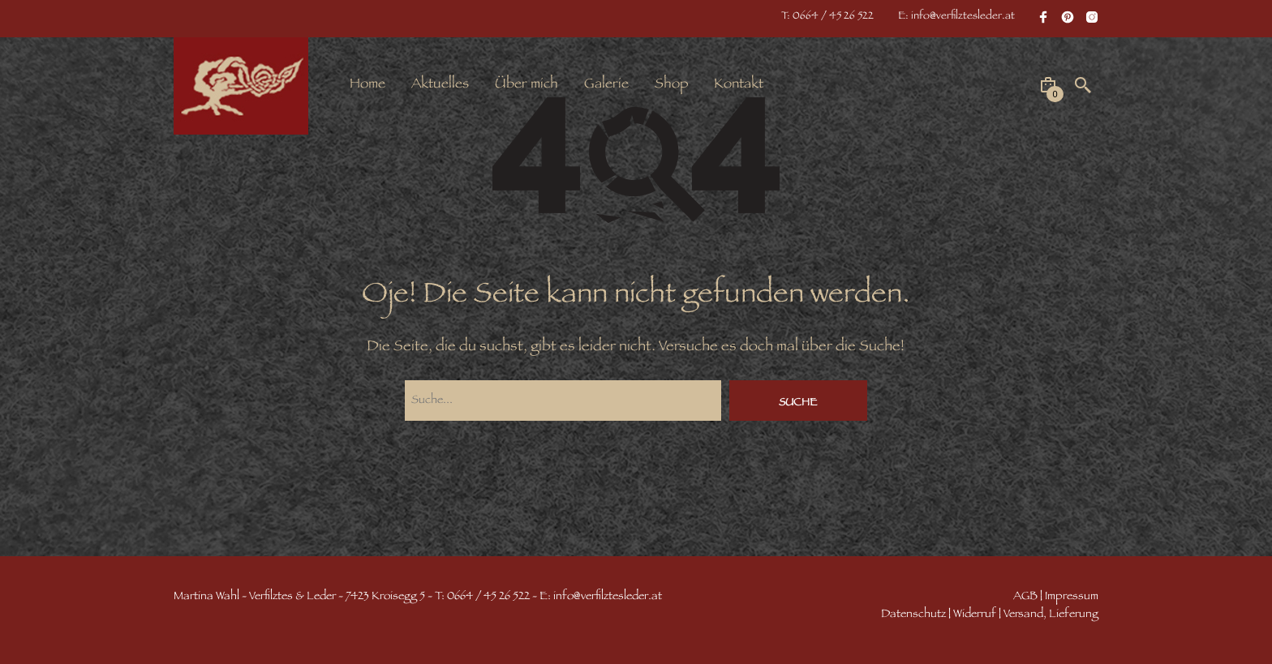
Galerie (606, 85)
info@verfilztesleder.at (607, 597)
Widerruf (974, 614)
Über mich (526, 85)
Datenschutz (913, 614)
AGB (1025, 597)
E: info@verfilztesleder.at (956, 17)
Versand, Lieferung (1050, 614)
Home (367, 85)
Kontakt (738, 85)
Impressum (1071, 597)
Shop (671, 85)
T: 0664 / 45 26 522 (827, 17)
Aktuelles (440, 85)
